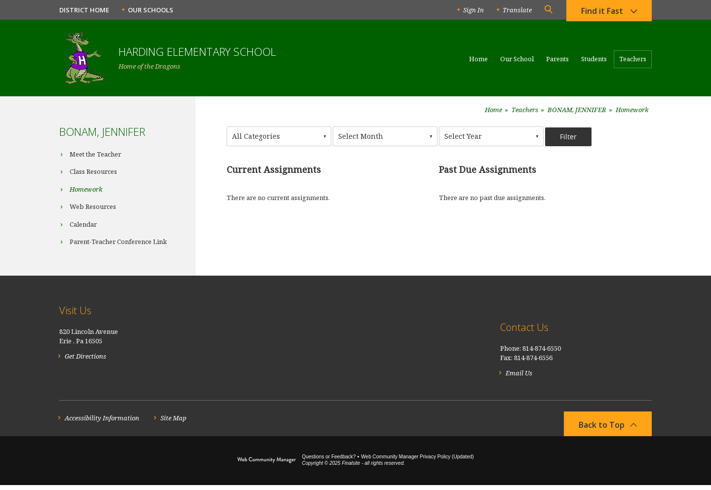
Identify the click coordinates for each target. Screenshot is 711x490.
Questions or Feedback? (329, 461)
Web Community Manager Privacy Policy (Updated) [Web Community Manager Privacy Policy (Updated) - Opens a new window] (417, 461)
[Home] (478, 63)
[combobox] (279, 136)
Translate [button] (517, 9)
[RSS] (646, 332)
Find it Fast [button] (602, 12)
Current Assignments (274, 169)
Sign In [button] (473, 9)
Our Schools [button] (150, 9)
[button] (548, 10)
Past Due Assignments (487, 169)
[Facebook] (624, 332)
